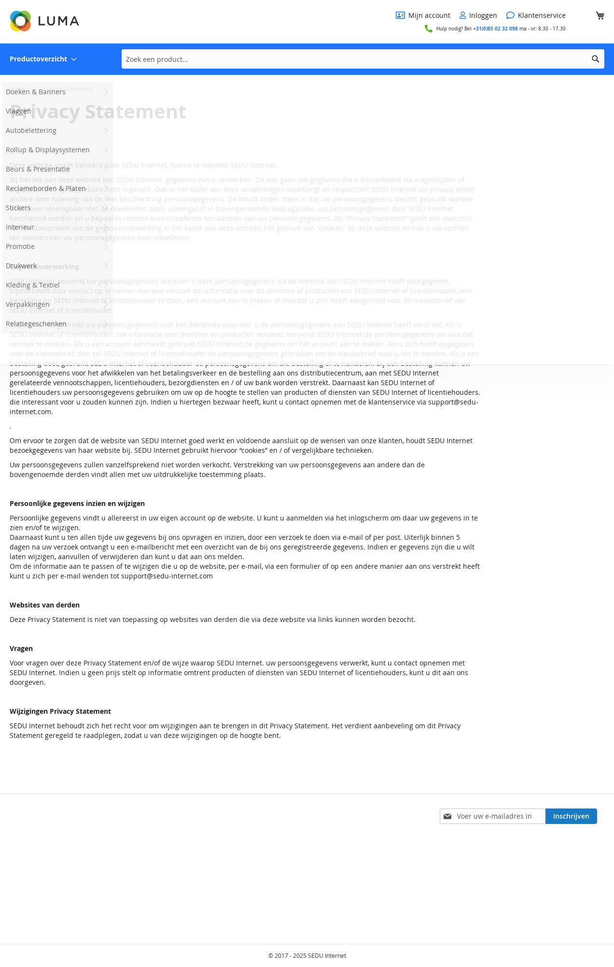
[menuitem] (43, 59)
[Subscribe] (571, 816)
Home (19, 88)
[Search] (596, 59)
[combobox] (363, 59)
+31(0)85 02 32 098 (495, 28)
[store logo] (45, 21)
